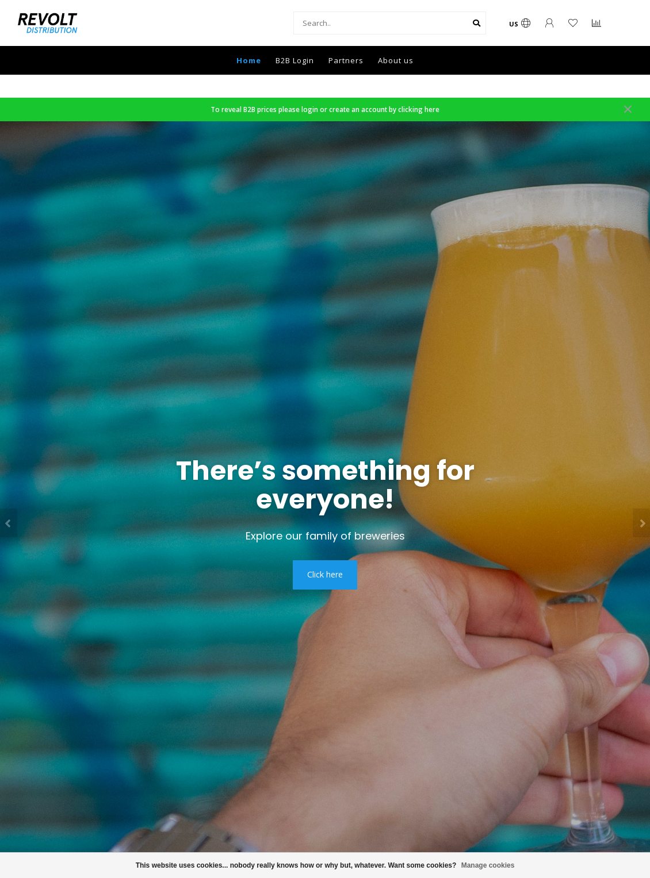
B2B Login (295, 60)
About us (396, 60)
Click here (325, 574)
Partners (346, 60)
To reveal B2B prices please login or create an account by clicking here (325, 109)
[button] (8, 523)
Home (248, 60)
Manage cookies (488, 865)
